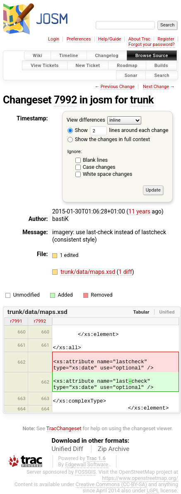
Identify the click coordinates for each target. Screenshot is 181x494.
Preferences (79, 39)
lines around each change (129, 130)
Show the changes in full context (109, 139)
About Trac (139, 39)
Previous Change (118, 86)
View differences (86, 120)
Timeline (68, 55)
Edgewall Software (86, 464)
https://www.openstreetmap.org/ (140, 478)
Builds (161, 65)
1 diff (125, 272)
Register (165, 39)
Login (53, 39)
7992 (65, 100)
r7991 (16, 321)
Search (161, 75)
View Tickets (44, 65)
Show (78, 130)
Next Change (156, 86)
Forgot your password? (151, 44)
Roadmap (127, 65)
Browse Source (151, 55)
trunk (142, 100)
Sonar (131, 75)
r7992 (40, 321)
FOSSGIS (85, 472)
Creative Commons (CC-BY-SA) (111, 484)
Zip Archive (113, 449)
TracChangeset (64, 428)
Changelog (106, 55)
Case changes (99, 167)
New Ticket (88, 65)
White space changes (108, 174)
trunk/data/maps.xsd (88, 272)
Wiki (37, 55)
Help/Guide (109, 39)
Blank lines (95, 160)
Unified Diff (67, 449)
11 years (139, 211)
